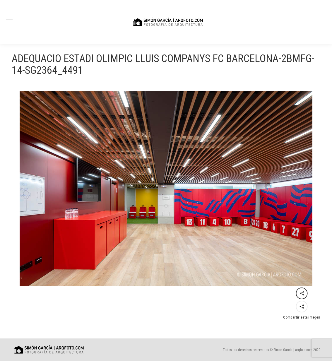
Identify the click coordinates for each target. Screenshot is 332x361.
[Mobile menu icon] (9, 21)
